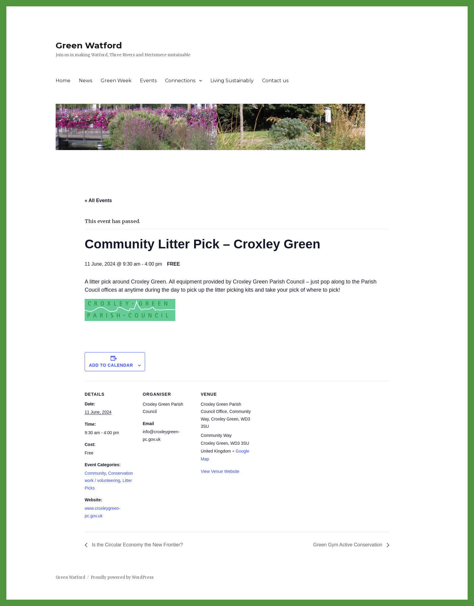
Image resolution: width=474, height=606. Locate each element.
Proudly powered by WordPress (122, 577)
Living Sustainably (232, 81)
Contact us (275, 81)
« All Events (98, 200)
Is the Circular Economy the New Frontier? (136, 544)
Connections (180, 81)
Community (95, 473)
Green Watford (89, 45)
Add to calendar (111, 365)
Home (63, 81)
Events (148, 81)
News (85, 81)
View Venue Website (220, 471)
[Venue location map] (291, 422)
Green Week (116, 81)
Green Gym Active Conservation (348, 544)
